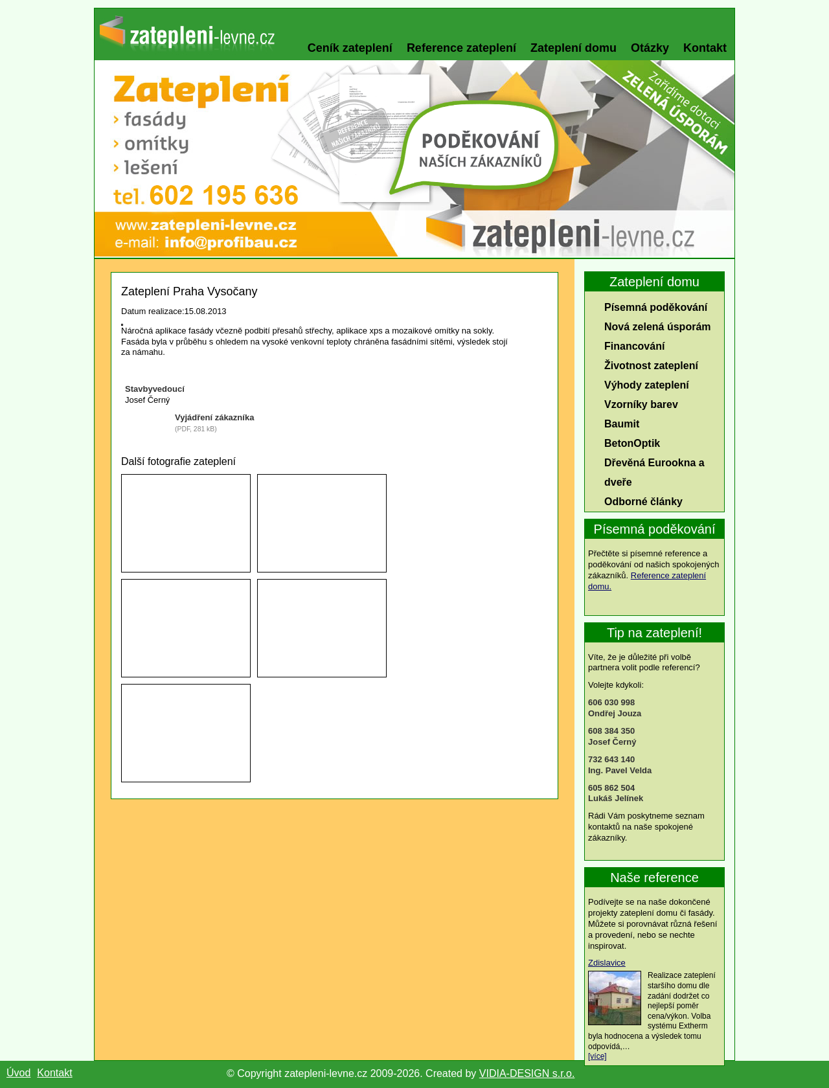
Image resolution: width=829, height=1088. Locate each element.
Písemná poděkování (655, 307)
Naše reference (654, 877)
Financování (634, 346)
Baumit (621, 423)
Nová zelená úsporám (657, 326)
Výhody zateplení (646, 385)
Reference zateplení (461, 47)
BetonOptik (632, 443)
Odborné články (643, 501)
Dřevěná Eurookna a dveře (654, 472)
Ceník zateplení (350, 47)
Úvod (18, 1072)
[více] (597, 1056)
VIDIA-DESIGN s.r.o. (527, 1073)
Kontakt (705, 47)
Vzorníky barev (641, 404)
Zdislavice (607, 963)
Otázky (650, 47)
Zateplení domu (573, 47)
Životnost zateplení (651, 365)
